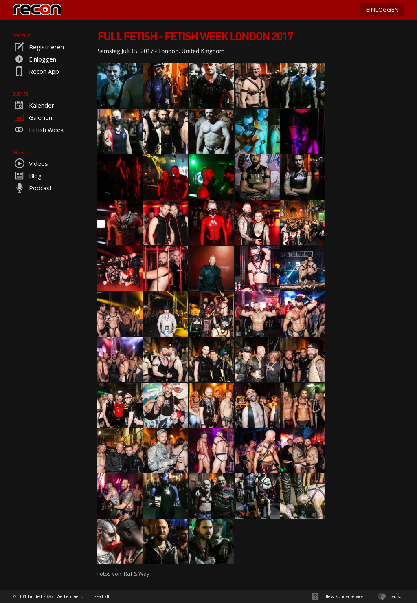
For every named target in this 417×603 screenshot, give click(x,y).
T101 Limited (29, 596)
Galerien (32, 117)
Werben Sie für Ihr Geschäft (83, 596)
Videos (30, 163)
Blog (27, 175)
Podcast (32, 188)
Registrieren (38, 47)
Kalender (33, 105)
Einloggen (34, 59)
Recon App (36, 71)
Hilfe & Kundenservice (342, 596)
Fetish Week (38, 129)
